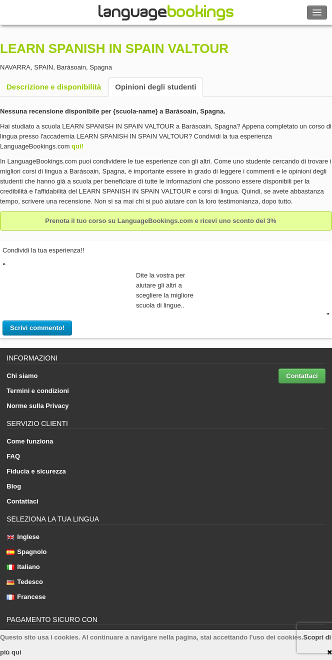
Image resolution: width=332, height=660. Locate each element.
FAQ (13, 456)
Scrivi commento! (37, 328)
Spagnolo (26, 552)
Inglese (23, 536)
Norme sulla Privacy (37, 406)
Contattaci (302, 376)
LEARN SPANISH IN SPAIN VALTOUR (114, 48)
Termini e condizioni (37, 390)
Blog (13, 486)
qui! (78, 146)
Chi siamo (22, 376)
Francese (26, 596)
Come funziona (29, 441)
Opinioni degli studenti (155, 86)
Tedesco (24, 582)
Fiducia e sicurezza (36, 471)
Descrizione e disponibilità (53, 86)
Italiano (23, 566)
